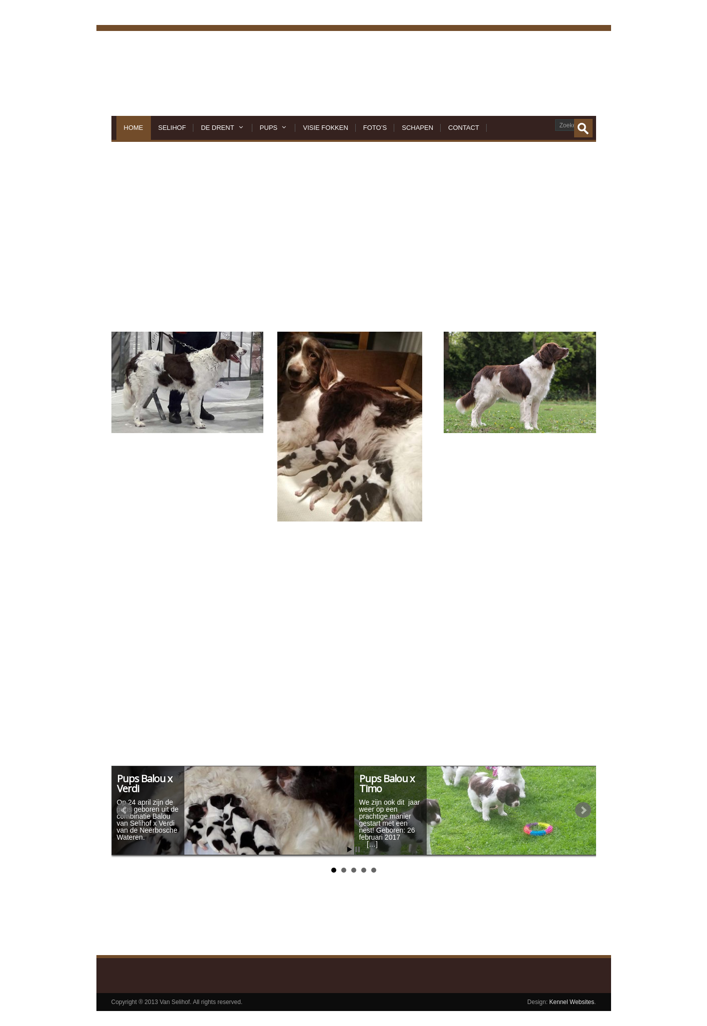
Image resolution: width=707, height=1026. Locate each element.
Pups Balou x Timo (386, 783)
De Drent (223, 127)
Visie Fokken (325, 127)
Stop (357, 849)
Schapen (417, 127)
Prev (124, 810)
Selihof (172, 127)
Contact (463, 127)
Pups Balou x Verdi (144, 783)
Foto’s (375, 127)
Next (583, 810)
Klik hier (305, 915)
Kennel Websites (571, 1002)
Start (349, 849)
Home (133, 127)
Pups (274, 127)
